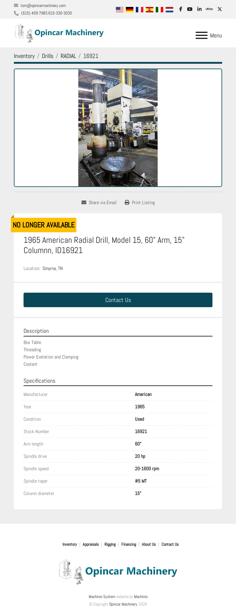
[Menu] (202, 35)
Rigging (110, 544)
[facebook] (180, 9)
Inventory (69, 544)
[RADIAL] (68, 56)
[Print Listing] (140, 202)
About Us (149, 544)
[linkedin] (199, 9)
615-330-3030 (60, 13)
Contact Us (118, 300)
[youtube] (190, 9)
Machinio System (102, 596)
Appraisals (91, 544)
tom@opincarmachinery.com (43, 5)
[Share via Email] (99, 202)
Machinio (141, 596)
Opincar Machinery (123, 604)
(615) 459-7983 (34, 13)
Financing (128, 544)
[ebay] (209, 9)
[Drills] (47, 56)
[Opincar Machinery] (118, 571)
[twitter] (219, 9)
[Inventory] (24, 56)
